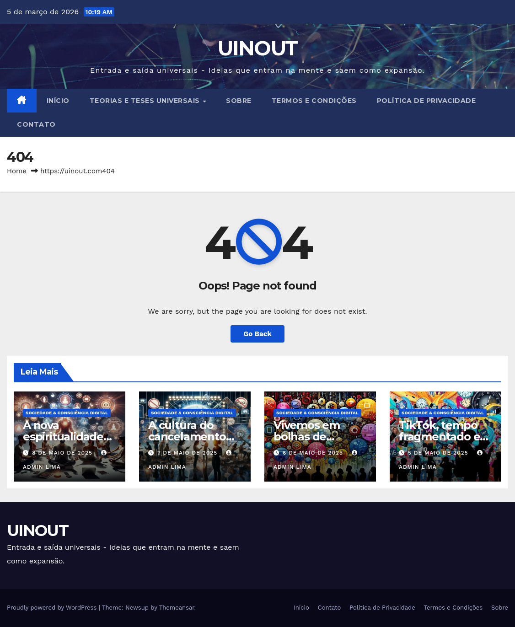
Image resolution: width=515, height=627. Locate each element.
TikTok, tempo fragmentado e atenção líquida (440, 436)
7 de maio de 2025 (188, 453)
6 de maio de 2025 (314, 453)
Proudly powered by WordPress (53, 607)
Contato (36, 124)
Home (17, 171)
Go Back (257, 334)
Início (58, 100)
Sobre (239, 100)
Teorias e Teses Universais (146, 100)
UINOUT (258, 48)
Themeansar (176, 607)
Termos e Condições (314, 100)
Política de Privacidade (426, 100)
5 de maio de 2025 (439, 453)
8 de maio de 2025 (63, 453)
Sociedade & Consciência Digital (67, 412)
